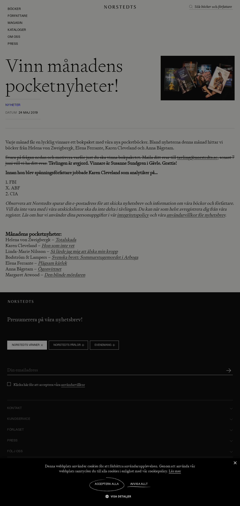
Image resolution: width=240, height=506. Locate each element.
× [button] (235, 463)
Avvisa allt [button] (139, 484)
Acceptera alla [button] (107, 484)
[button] (120, 496)
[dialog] (120, 253)
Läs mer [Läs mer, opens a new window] (175, 471)
